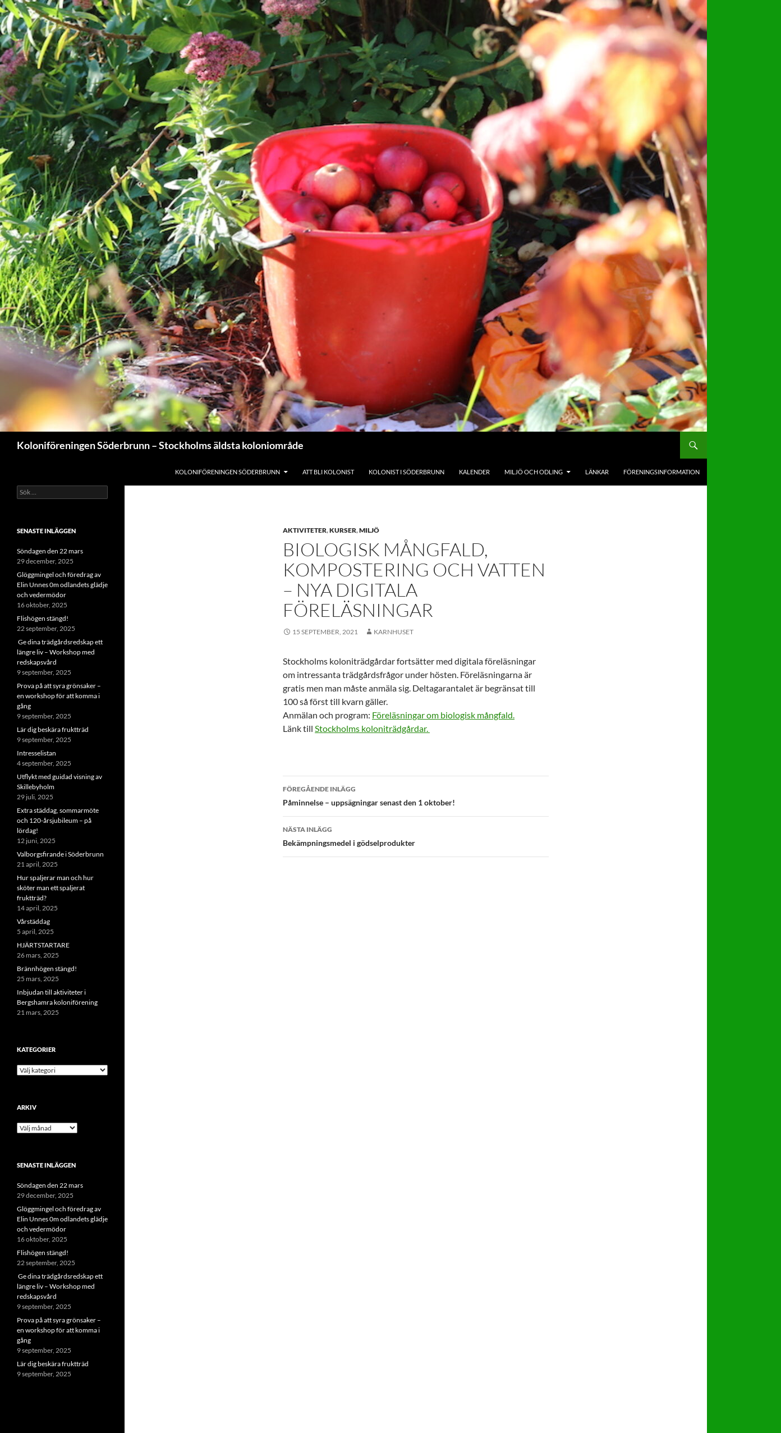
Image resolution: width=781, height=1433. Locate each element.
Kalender (474, 471)
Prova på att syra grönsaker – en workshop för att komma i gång (59, 695)
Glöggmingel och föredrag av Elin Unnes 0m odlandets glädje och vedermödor (62, 584)
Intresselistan (36, 753)
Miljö (369, 530)
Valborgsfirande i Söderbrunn (60, 854)
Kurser (342, 530)
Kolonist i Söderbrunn (406, 471)
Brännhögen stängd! (47, 968)
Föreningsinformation (661, 471)
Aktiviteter (305, 530)
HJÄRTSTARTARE (43, 945)
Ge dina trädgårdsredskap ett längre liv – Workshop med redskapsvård (60, 652)
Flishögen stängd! (42, 618)
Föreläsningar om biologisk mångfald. (443, 714)
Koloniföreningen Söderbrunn (227, 471)
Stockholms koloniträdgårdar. (372, 728)
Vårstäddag (33, 921)
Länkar (597, 471)
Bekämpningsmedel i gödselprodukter (416, 835)
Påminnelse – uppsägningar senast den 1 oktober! (416, 794)
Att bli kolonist (328, 471)
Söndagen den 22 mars (50, 551)
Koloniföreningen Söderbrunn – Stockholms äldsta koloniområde (160, 445)
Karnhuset (394, 632)
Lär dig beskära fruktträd (53, 729)
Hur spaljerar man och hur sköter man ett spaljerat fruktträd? (55, 887)
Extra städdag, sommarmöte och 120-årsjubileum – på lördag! (58, 820)
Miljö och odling (533, 471)
